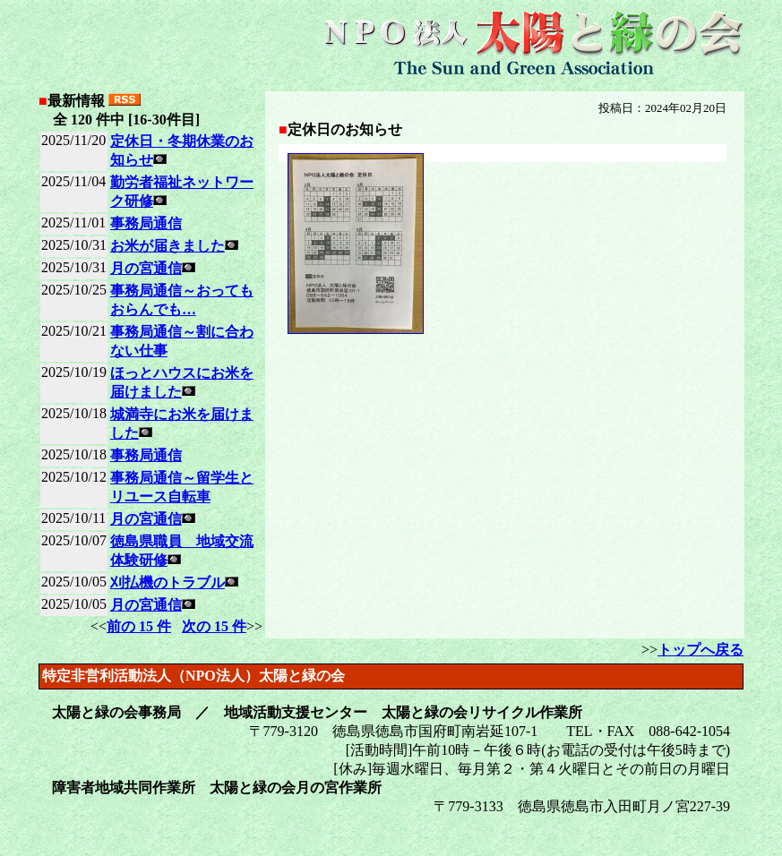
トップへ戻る (700, 649)
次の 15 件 (214, 626)
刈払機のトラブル (167, 582)
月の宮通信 (146, 268)
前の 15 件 (139, 626)
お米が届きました (167, 245)
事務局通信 (146, 223)
